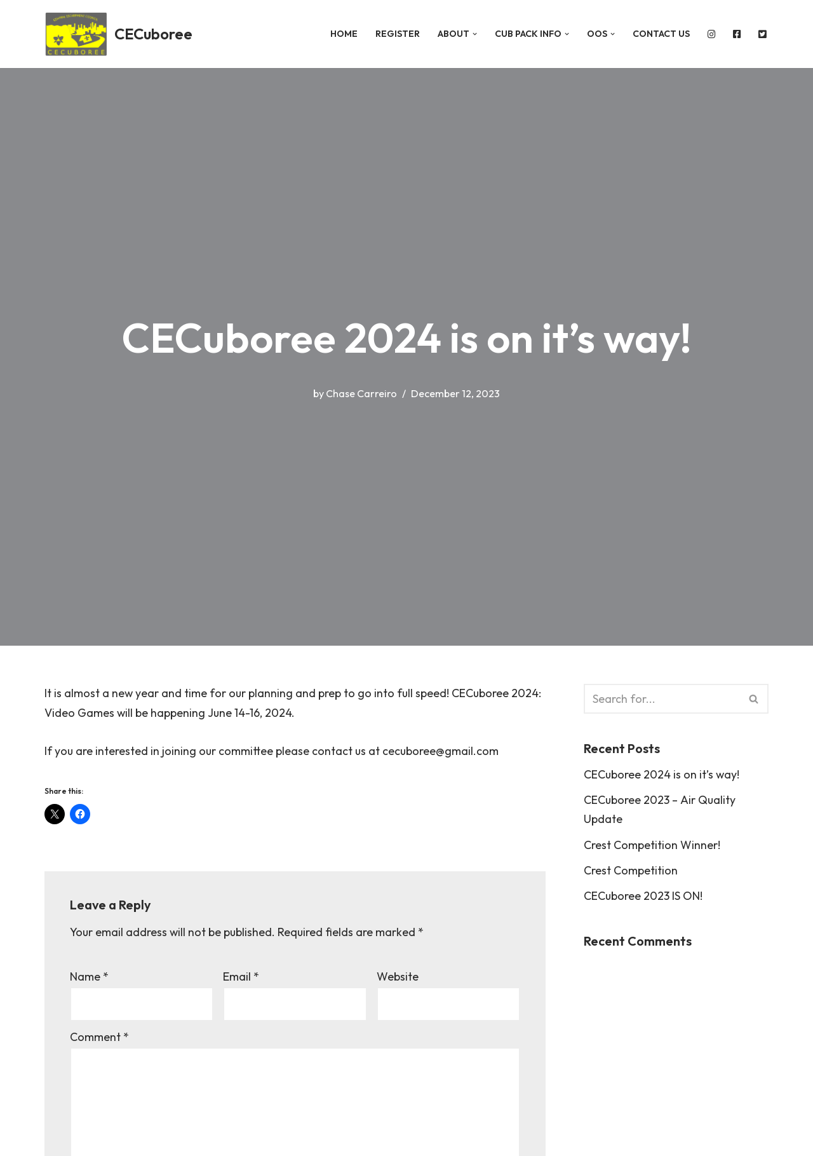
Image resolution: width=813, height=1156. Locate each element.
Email (241, 977)
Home (340, 33)
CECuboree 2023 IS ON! (643, 897)
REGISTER (394, 33)
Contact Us (659, 33)
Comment (99, 1038)
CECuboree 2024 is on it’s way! (662, 774)
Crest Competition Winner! (652, 845)
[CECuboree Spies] (118, 34)
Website (398, 977)
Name (89, 977)
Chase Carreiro (360, 392)
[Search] (662, 699)
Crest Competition (631, 871)
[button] (471, 34)
